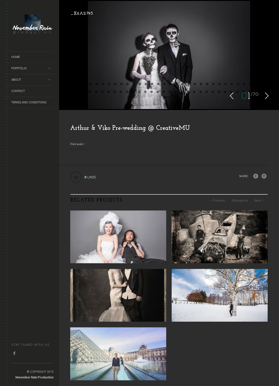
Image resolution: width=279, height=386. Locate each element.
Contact (18, 91)
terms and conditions (28, 102)
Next (259, 200)
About (16, 79)
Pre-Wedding (79, 150)
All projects (239, 200)
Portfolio (19, 68)
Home (15, 57)
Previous (217, 200)
